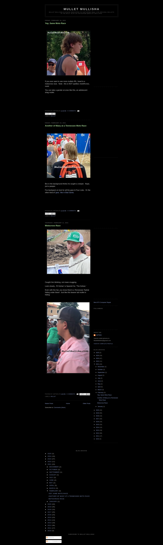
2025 (98, 352)
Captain (99, 335)
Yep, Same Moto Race (55, 23)
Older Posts (86, 403)
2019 (98, 413)
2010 (98, 439)
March (100, 389)
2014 (98, 427)
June (99, 381)
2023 (98, 358)
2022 (98, 361)
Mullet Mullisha (82, 9)
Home (68, 403)
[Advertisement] (106, 51)
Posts (50, 537)
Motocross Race (53, 226)
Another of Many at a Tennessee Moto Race (65, 126)
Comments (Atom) (59, 407)
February (101, 392)
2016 (98, 421)
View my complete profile (103, 343)
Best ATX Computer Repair (102, 302)
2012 (98, 433)
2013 (98, 430)
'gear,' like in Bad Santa (64, 192)
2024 (98, 355)
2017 (98, 419)
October (100, 369)
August (100, 375)
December (101, 366)
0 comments (71, 110)
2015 (98, 424)
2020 (98, 410)
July (99, 378)
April (99, 387)
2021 (98, 364)
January (100, 406)
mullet (53, 116)
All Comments (53, 541)
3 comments (71, 210)
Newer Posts (49, 403)
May (99, 384)
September (101, 372)
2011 (98, 436)
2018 (98, 416)
